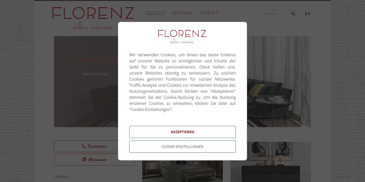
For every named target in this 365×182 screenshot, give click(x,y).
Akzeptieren (182, 131)
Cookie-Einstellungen (183, 146)
